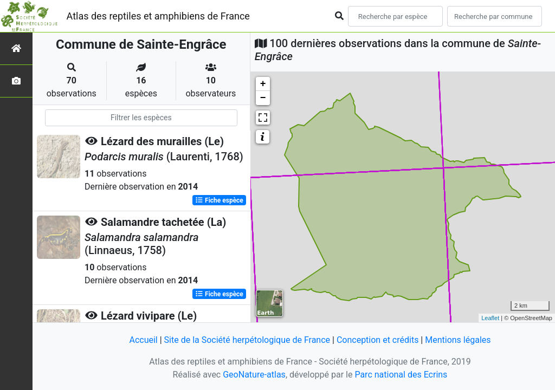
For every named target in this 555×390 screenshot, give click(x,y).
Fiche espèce (219, 200)
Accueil (143, 340)
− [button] (263, 98)
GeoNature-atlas (254, 374)
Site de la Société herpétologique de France (247, 340)
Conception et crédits (378, 340)
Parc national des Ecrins (400, 374)
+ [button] (263, 83)
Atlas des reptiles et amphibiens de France (158, 16)
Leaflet (490, 318)
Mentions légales (458, 340)
